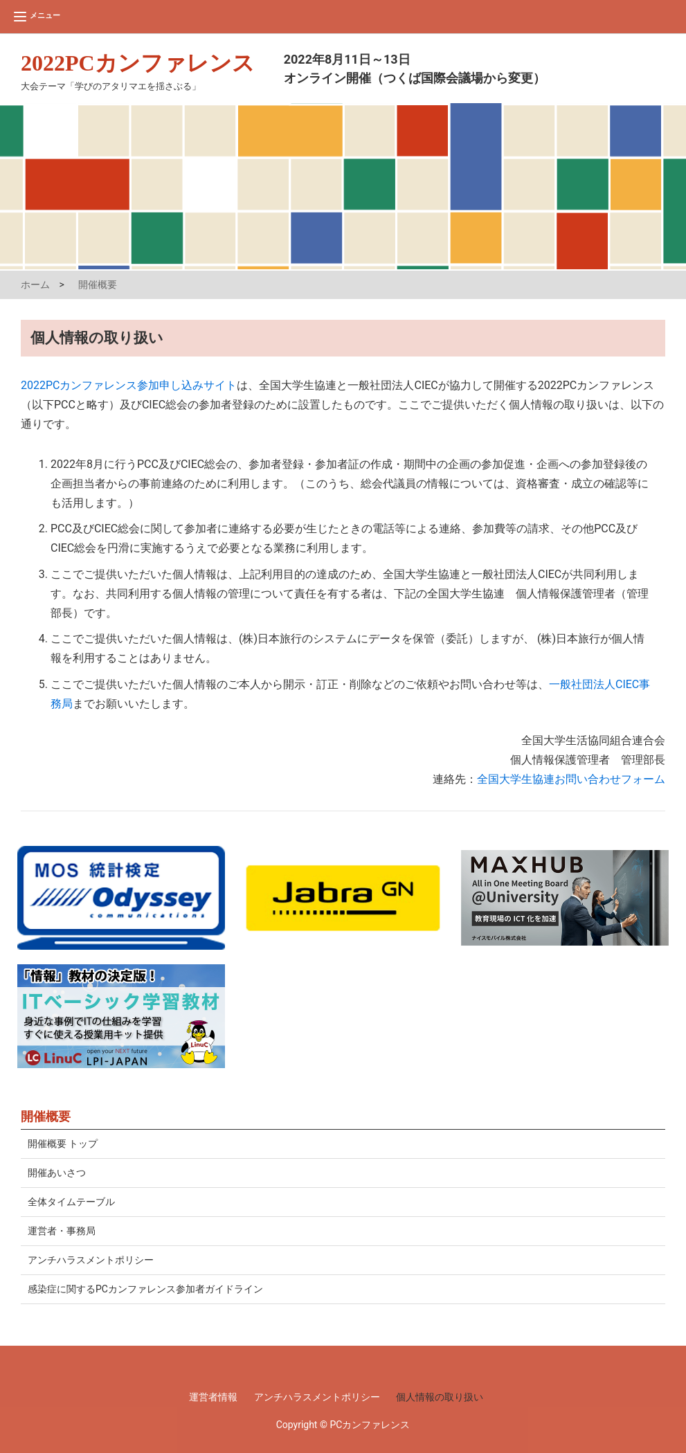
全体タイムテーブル (71, 1201)
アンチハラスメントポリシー (91, 1259)
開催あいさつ (57, 1172)
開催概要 (97, 284)
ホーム (35, 284)
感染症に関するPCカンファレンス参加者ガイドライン (145, 1288)
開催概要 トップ (63, 1143)
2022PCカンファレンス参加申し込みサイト (129, 385)
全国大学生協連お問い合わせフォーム (571, 779)
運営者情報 (213, 1396)
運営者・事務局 (62, 1230)
